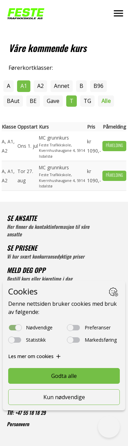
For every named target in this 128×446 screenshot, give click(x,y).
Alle (106, 101)
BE (33, 101)
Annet (61, 86)
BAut (13, 101)
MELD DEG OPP (26, 271)
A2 (40, 86)
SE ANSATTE (22, 219)
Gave (53, 101)
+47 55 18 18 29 (30, 413)
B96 (98, 86)
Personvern (18, 425)
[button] (118, 13)
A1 (23, 86)
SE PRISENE (22, 249)
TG (87, 101)
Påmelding (114, 146)
